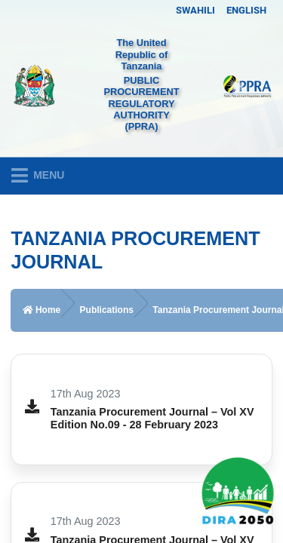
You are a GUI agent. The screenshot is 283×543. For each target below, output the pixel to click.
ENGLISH (246, 10)
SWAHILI (195, 10)
